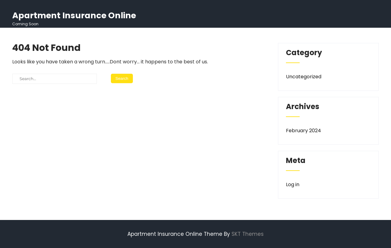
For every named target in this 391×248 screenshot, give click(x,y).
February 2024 (303, 130)
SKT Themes (248, 234)
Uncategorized (303, 76)
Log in (292, 184)
